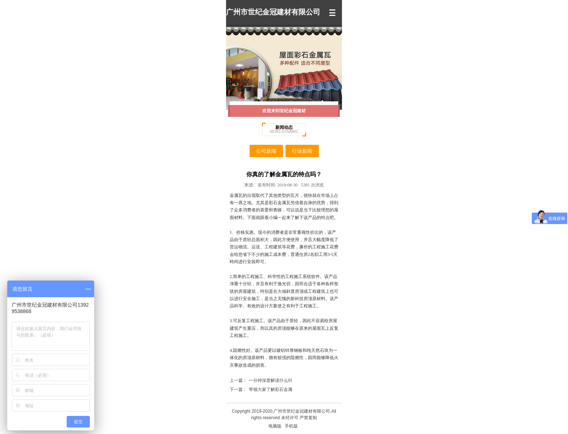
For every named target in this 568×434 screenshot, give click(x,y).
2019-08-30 (277, 184)
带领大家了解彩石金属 (270, 389)
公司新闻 (266, 151)
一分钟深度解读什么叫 (270, 380)
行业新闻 (302, 151)
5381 (312, 184)
